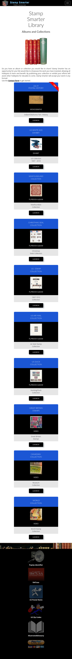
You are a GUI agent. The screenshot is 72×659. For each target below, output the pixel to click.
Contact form (13, 80)
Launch (36, 120)
